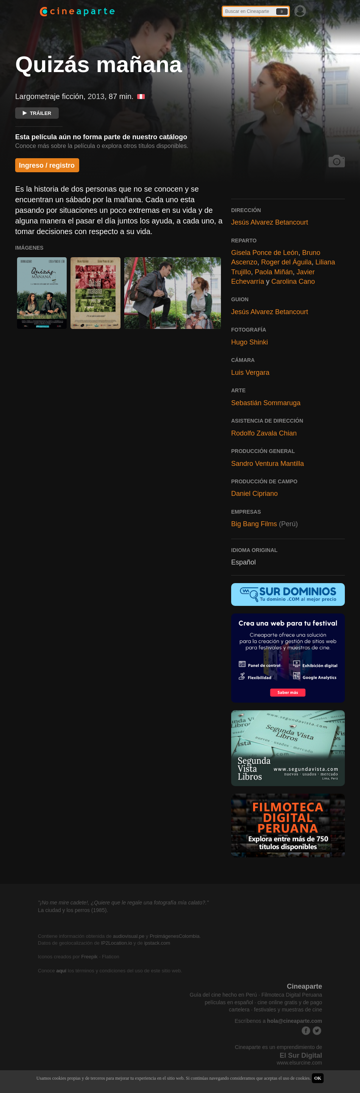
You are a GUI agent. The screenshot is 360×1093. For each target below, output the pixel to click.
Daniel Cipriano (254, 493)
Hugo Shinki (249, 342)
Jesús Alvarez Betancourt (269, 222)
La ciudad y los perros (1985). (73, 910)
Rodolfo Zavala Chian (264, 433)
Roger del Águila (286, 262)
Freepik (89, 956)
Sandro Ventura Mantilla (267, 463)
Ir (282, 11)
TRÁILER (37, 113)
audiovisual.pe (128, 936)
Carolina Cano (293, 281)
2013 (96, 96)
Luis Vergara (250, 372)
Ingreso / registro (47, 165)
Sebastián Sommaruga (266, 403)
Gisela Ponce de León (264, 252)
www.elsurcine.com (299, 1063)
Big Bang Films (254, 524)
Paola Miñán (274, 272)
